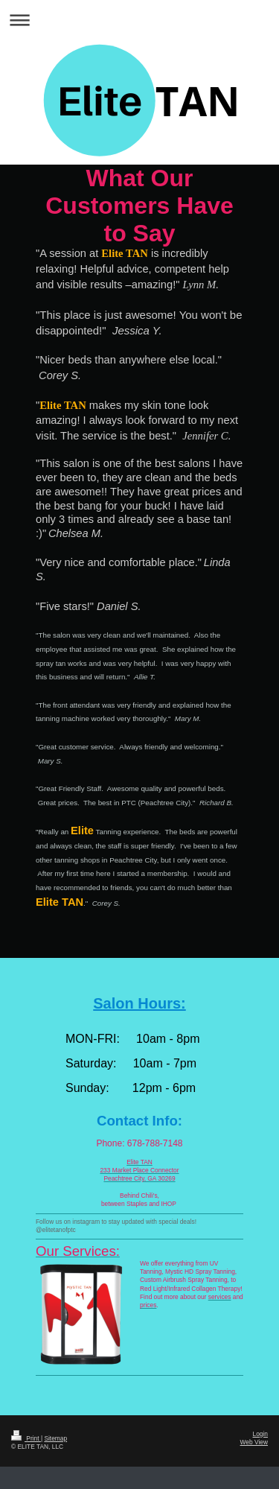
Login (261, 1434)
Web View (254, 1442)
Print (26, 1438)
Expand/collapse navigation (139, 20)
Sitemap (55, 1438)
